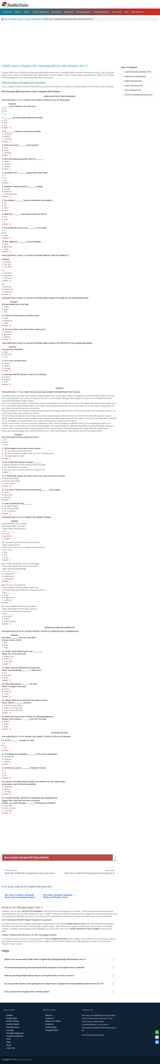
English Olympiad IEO (33, 19)
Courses (6, 12)
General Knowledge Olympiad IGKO (138, 95)
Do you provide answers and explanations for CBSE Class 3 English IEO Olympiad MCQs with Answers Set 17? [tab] (54, 984)
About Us (49, 1015)
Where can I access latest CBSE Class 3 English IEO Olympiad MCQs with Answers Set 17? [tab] (45, 959)
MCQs (8, 1045)
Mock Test (116, 12)
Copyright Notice (51, 1030)
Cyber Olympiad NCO (132, 90)
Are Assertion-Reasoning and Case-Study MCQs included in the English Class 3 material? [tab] (44, 967)
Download (55, 12)
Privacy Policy (50, 1027)
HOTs (8, 1039)
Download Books (12, 1027)
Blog (126, 12)
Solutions (68, 12)
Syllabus (9, 1015)
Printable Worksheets (14, 1036)
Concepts (10, 1030)
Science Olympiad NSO (133, 86)
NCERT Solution (12, 1021)
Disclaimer (49, 1024)
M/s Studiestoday (25, 1059)
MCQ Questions (82, 12)
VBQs (8, 1042)
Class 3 (20, 19)
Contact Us (49, 1018)
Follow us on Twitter (53, 1021)
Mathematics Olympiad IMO (135, 76)
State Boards (136, 12)
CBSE (17, 12)
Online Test (10, 1048)
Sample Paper (11, 1018)
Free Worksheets (101, 12)
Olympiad (12, 19)
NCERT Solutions (39, 12)
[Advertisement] (77, 41)
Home (5, 19)
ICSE (26, 12)
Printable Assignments (15, 1033)
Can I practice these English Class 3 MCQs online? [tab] (27, 992)
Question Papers (12, 1024)
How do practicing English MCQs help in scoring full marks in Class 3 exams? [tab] (39, 975)
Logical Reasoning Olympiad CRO (137, 72)
